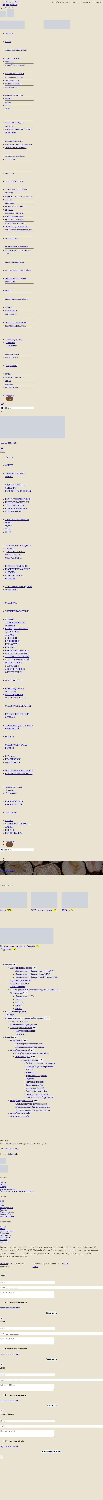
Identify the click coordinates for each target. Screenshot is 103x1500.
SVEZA (3, 1182)
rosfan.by (4, 1264)
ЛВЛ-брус (66, 910)
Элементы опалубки (7, 1189)
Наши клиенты (5, 1235)
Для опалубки (5, 1214)
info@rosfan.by (12, 5)
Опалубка (31, 946)
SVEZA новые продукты (41, 910)
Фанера (3, 910)
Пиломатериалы (7, 871)
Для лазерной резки (7, 1216)
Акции (2, 1229)
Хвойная (3, 1210)
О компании (4, 1233)
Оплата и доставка (7, 1231)
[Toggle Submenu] (14, 964)
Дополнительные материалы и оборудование (17, 1191)
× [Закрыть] (1, 1318)
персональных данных (10, 1308)
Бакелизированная (7, 1212)
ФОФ (2, 1205)
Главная (3, 885)
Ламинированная (6, 1208)
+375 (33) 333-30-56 (11, 2)
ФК (1, 1203)
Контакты (3, 1240)
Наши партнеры (6, 1237)
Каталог (3, 1226)
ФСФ (2, 1201)
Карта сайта (4, 1242)
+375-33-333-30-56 (8, 443)
